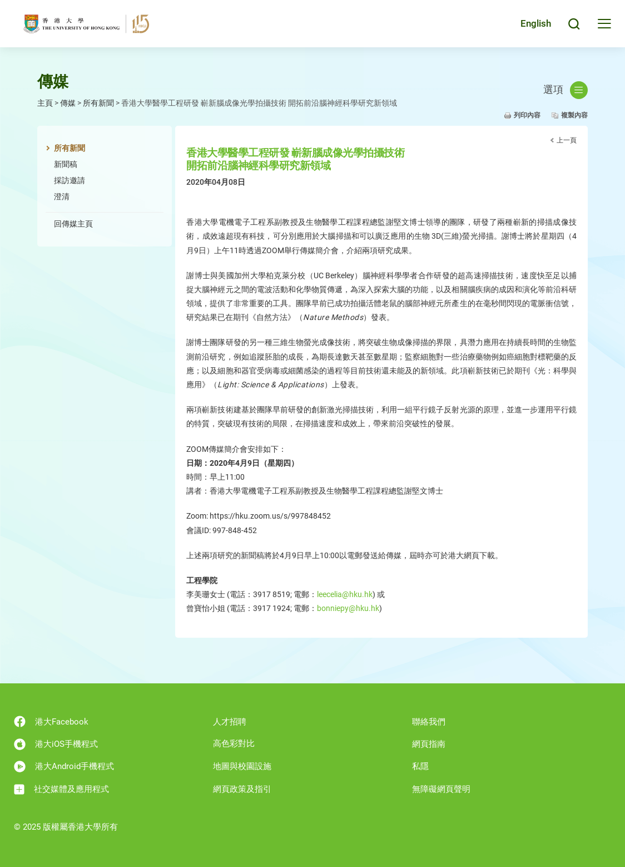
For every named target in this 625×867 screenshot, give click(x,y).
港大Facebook (51, 721)
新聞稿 (65, 164)
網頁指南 (428, 744)
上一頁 (567, 140)
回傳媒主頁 (73, 223)
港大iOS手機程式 (56, 744)
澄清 (62, 196)
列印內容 (527, 115)
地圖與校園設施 (242, 766)
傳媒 (68, 102)
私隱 (420, 766)
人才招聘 (229, 722)
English (535, 23)
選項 (565, 90)
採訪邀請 (69, 180)
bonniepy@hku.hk (348, 608)
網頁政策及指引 (242, 789)
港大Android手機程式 (64, 766)
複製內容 (574, 115)
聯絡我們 (428, 722)
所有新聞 (98, 102)
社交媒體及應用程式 (61, 789)
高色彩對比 (234, 743)
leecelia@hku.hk (345, 594)
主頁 (45, 102)
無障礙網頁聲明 (441, 789)
